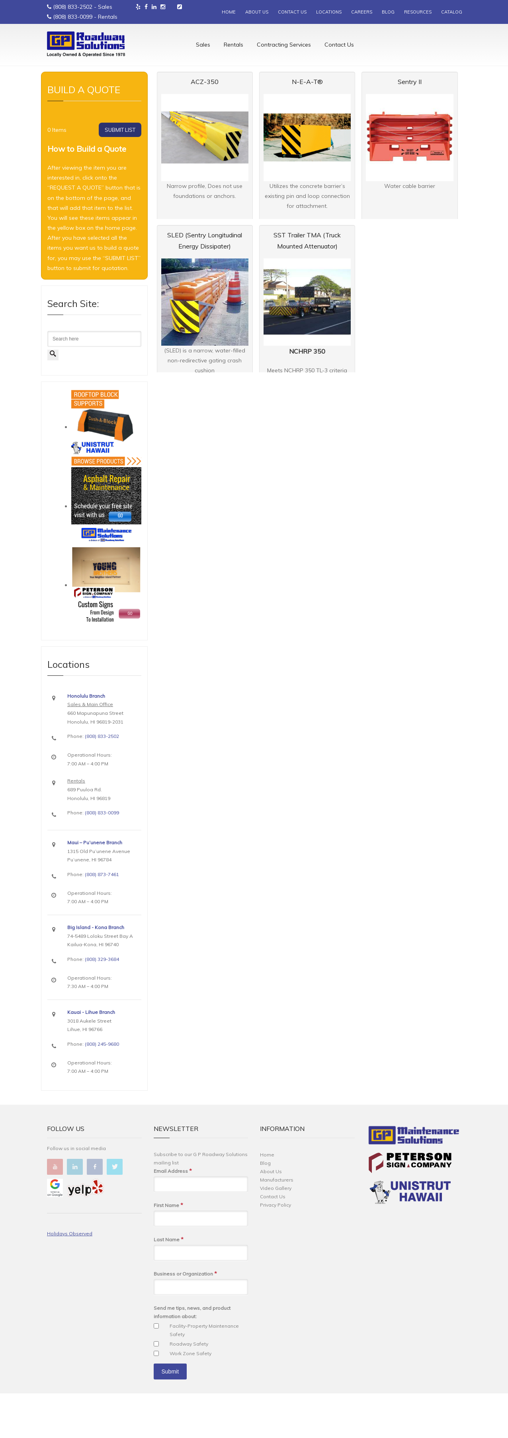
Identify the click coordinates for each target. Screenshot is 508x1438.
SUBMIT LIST (120, 174)
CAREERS (361, 12)
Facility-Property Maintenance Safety (204, 1375)
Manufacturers (276, 1224)
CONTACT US (292, 12)
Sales (203, 45)
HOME (229, 12)
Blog (265, 1208)
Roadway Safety (189, 1388)
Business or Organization (185, 1318)
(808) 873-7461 (102, 919)
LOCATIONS (329, 12)
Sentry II (410, 126)
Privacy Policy (275, 1249)
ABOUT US (256, 12)
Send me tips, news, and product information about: (192, 1357)
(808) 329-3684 (102, 1004)
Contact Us (339, 45)
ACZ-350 (205, 126)
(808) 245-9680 (102, 1089)
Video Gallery (275, 1233)
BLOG (388, 12)
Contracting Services (284, 45)
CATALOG (451, 12)
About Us (271, 1216)
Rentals (233, 45)
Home (53, 100)
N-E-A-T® (307, 126)
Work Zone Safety (190, 1398)
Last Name (169, 1284)
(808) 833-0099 (72, 16)
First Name (168, 1250)
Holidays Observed (69, 1278)
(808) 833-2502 (72, 6)
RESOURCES (418, 12)
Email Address (173, 1215)
